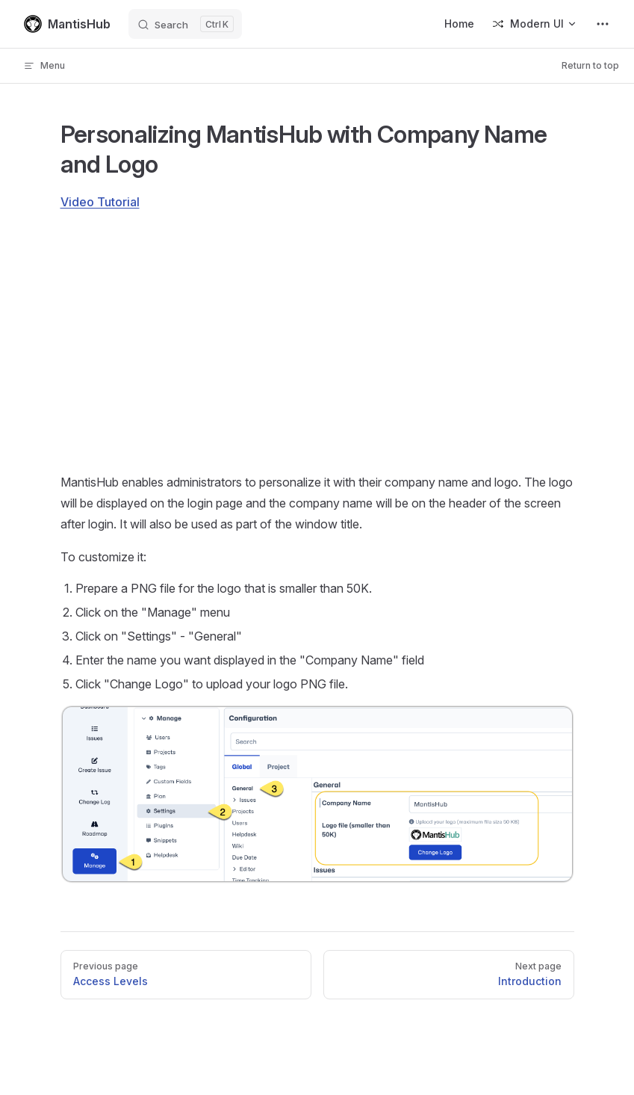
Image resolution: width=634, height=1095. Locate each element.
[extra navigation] (602, 24)
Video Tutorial (100, 201)
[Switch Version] (534, 24)
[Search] (185, 24)
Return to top (590, 65)
